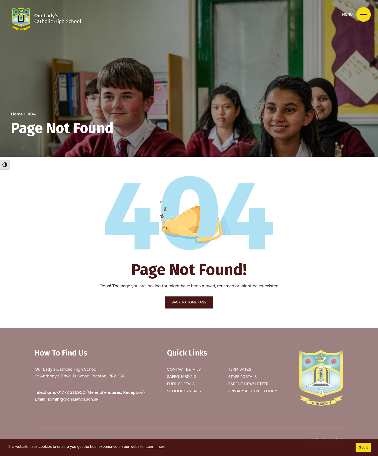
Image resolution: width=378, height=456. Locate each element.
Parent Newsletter (248, 384)
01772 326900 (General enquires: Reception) (101, 392)
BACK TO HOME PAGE (189, 302)
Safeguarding (182, 376)
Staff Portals (242, 376)
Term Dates (239, 369)
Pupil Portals (181, 384)
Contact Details (184, 369)
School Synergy (184, 391)
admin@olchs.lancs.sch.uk (72, 399)
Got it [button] (363, 447)
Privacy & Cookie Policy (252, 391)
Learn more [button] (155, 446)
